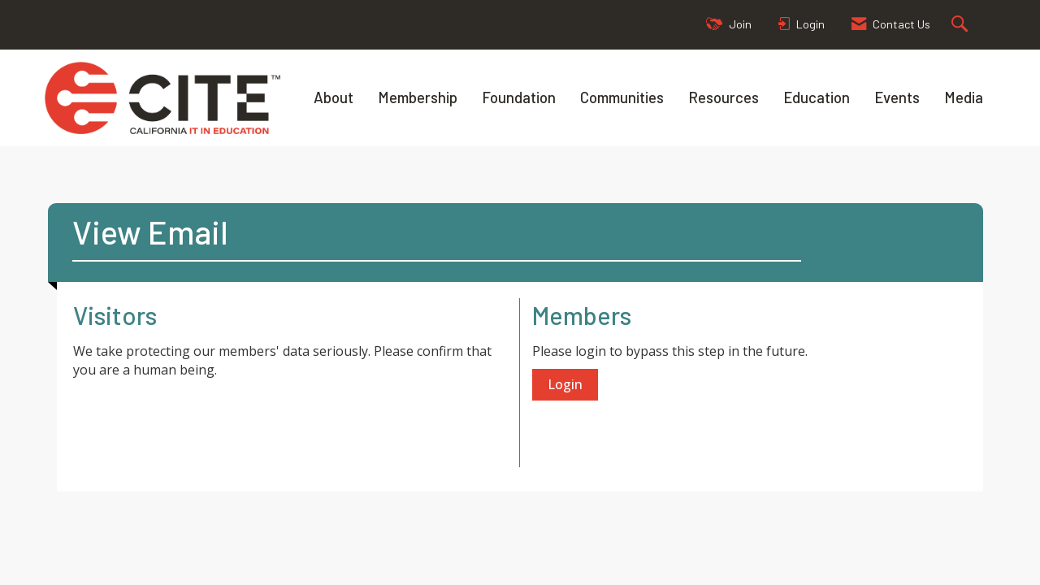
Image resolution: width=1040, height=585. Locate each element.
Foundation (519, 97)
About (333, 97)
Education (816, 97)
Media (963, 97)
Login (565, 384)
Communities (622, 97)
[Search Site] (961, 25)
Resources (723, 97)
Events (897, 97)
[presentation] (196, 419)
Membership (417, 97)
